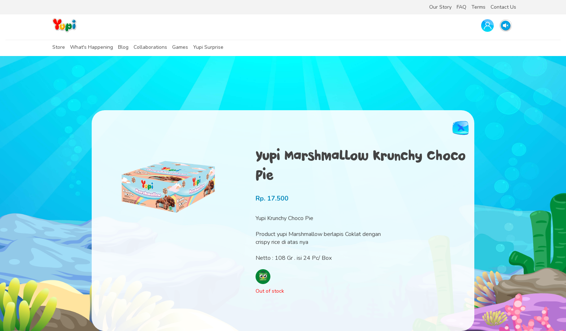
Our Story (440, 7)
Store (58, 47)
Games (180, 47)
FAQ (461, 7)
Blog (123, 47)
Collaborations (150, 47)
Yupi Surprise (208, 47)
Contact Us (503, 7)
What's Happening (91, 47)
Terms (478, 7)
